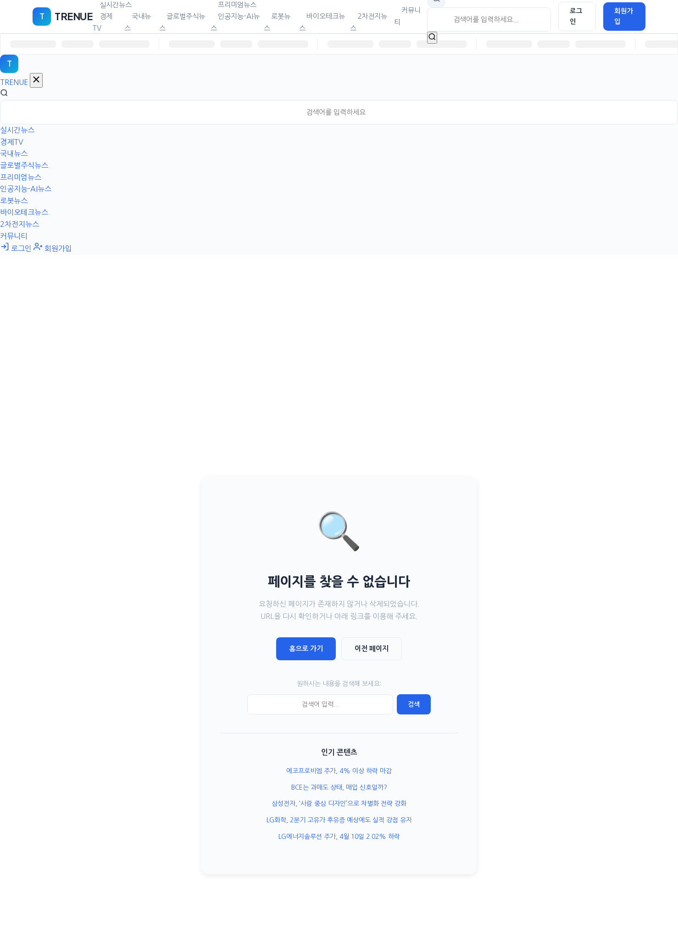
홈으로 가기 (306, 648)
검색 (414, 704)
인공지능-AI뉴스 (235, 22)
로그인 (576, 16)
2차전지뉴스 (368, 22)
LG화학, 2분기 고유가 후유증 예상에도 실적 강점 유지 (339, 820)
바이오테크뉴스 (322, 22)
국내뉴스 (137, 22)
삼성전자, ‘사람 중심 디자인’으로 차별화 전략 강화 (339, 803)
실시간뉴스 (17, 130)
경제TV (102, 22)
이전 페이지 (372, 648)
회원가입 (624, 16)
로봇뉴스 (277, 22)
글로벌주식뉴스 (182, 22)
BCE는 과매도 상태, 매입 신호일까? (339, 787)
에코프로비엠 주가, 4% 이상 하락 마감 (339, 771)
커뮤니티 (407, 16)
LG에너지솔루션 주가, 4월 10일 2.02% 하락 (339, 836)
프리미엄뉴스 (20, 177)
